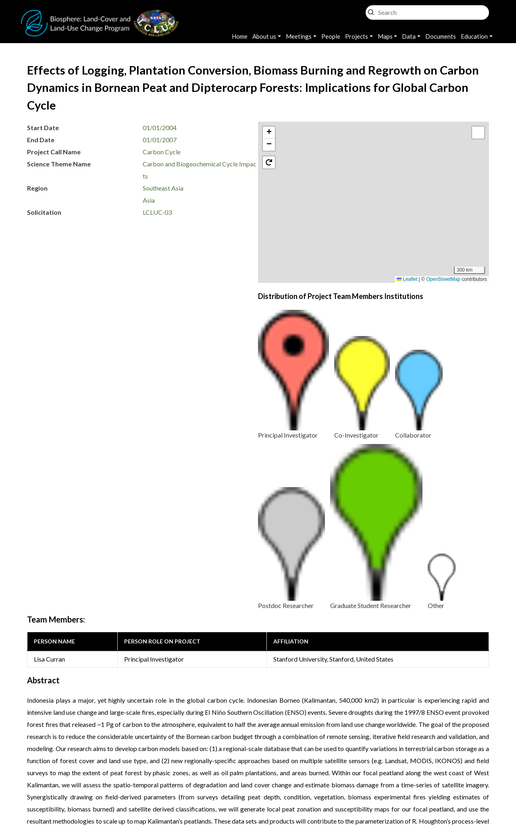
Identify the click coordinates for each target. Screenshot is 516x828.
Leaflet (407, 279)
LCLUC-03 (157, 212)
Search (371, 10)
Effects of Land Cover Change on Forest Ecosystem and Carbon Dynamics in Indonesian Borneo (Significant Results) (186, 637)
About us (264, 36)
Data (409, 36)
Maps (385, 36)
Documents (440, 36)
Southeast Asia (163, 188)
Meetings (299, 36)
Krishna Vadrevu (139, 782)
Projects (356, 36)
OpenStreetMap (443, 279)
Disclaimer (277, 771)
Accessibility (324, 771)
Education (474, 36)
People (330, 36)
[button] (378, 209)
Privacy (199, 771)
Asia (149, 200)
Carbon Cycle (162, 152)
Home (240, 36)
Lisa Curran (49, 390)
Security (236, 771)
